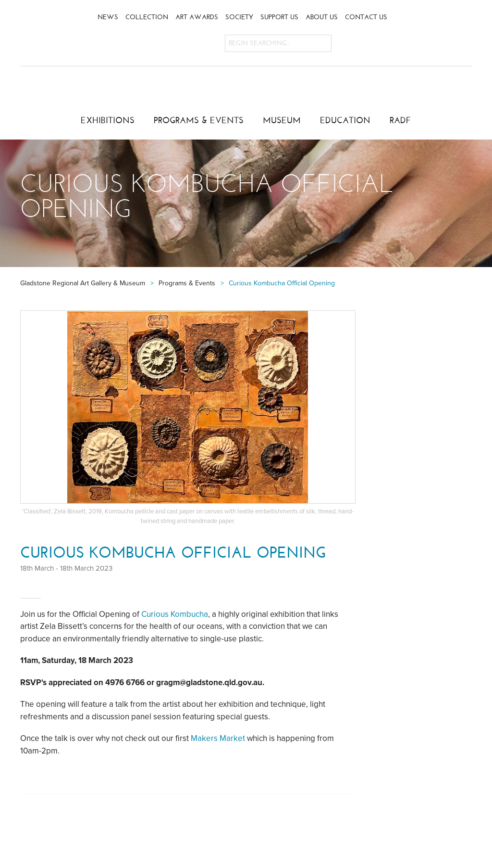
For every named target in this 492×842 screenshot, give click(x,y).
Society (239, 17)
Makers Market (218, 738)
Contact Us (366, 17)
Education (345, 120)
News (108, 17)
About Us (322, 17)
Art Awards (196, 17)
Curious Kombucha (174, 614)
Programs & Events (199, 120)
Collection (146, 17)
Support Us (279, 17)
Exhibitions (108, 120)
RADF (400, 120)
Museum (282, 120)
